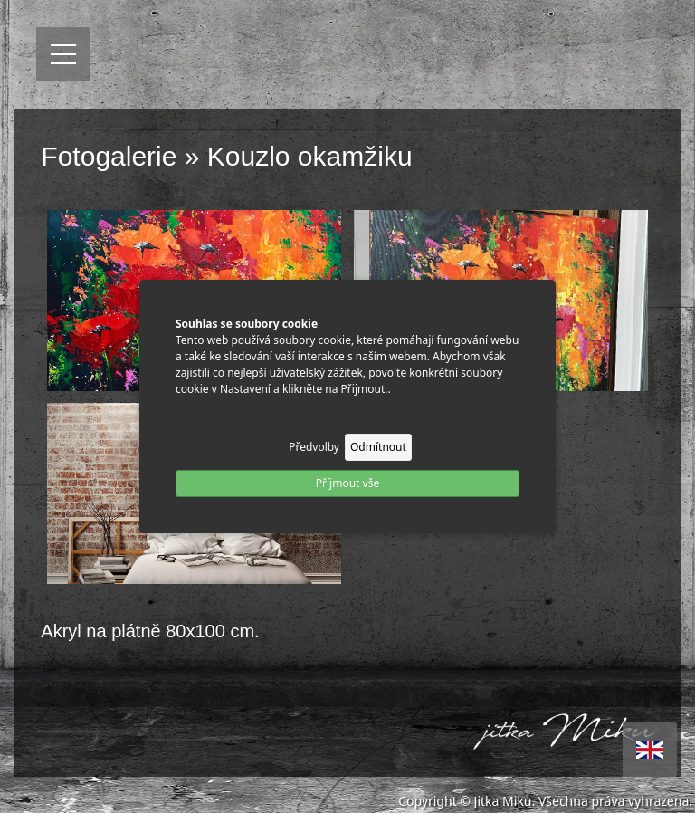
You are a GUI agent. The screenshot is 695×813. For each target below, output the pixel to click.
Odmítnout (378, 446)
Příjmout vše (347, 483)
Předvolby (314, 446)
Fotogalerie (108, 156)
